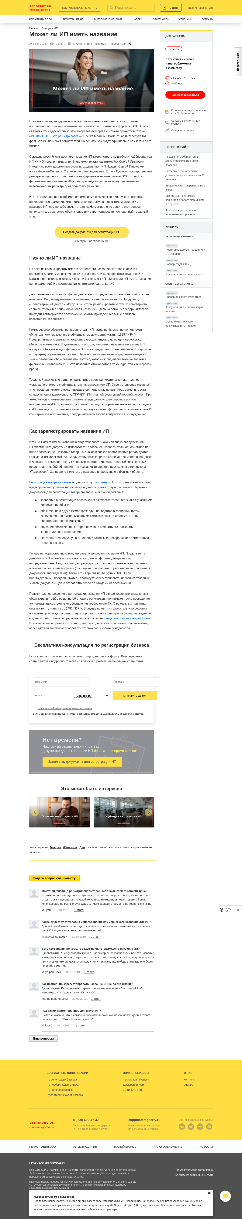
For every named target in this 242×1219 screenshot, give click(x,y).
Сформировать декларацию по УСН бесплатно (188, 112)
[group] (59, 812)
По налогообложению (60, 1089)
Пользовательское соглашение (194, 1169)
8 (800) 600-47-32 (86, 1120)
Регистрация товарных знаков (50, 482)
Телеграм (55, 847)
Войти (174, 7)
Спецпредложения (182, 130)
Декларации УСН (133, 1084)
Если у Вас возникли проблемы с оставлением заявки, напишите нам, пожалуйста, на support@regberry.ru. (88, 714)
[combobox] (92, 695)
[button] (35, 812)
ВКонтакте (70, 847)
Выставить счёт (132, 1089)
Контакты (189, 1079)
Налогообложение (168, 1146)
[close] (238, 910)
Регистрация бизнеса (136, 1079)
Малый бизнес (125, 1146)
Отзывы (188, 1084)
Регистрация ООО (42, 1146)
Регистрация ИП (85, 1146)
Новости (206, 1146)
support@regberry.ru (144, 1120)
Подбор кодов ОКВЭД (178, 264)
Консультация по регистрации (183, 274)
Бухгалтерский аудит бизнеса (65, 1094)
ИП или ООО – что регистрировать (55, 136)
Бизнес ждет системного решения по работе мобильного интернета (185, 200)
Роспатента (103, 482)
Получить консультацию (76, 7)
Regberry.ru (40, 8)
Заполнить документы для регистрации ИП (82, 762)
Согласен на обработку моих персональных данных (64, 708)
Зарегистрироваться (200, 7)
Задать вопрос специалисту (54, 878)
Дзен (82, 847)
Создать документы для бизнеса (186, 122)
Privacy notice (228, 910)
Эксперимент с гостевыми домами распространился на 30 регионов (185, 175)
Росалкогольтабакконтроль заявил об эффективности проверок (182, 161)
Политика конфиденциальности (193, 1174)
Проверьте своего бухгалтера (183, 296)
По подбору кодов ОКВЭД (62, 1084)
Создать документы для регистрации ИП (91, 232)
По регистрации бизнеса (62, 1079)
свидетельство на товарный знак (127, 618)
